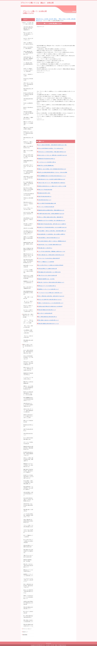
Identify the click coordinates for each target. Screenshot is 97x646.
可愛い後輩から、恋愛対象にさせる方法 (28, 118)
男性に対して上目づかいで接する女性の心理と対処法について (51, 282)
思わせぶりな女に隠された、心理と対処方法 (28, 48)
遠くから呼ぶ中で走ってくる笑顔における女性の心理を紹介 (50, 265)
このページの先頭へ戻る (73, 641)
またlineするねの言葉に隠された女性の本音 (29, 194)
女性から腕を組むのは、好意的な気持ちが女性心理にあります (51, 254)
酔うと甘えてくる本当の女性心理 (45, 313)
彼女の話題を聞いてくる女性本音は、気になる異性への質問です (51, 234)
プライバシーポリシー (27, 628)
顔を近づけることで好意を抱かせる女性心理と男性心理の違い (28, 277)
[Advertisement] (56, 36)
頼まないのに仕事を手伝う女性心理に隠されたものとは (49, 299)
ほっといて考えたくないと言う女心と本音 (28, 209)
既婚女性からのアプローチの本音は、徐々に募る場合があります (51, 220)
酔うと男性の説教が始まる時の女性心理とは (47, 316)
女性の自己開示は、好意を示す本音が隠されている (49, 237)
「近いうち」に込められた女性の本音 (28, 336)
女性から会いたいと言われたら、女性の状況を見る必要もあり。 (28, 84)
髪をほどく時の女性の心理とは (28, 108)
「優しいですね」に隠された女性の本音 (28, 326)
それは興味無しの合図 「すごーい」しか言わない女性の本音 (28, 331)
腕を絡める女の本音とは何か (44, 193)
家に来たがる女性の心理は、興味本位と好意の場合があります (28, 94)
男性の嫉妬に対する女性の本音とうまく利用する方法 (49, 272)
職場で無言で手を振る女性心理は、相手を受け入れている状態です (52, 223)
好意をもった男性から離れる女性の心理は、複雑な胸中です (50, 217)
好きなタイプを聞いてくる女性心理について (28, 306)
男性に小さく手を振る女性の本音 (45, 189)
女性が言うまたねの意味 (28, 228)
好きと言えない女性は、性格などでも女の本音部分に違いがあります (28, 189)
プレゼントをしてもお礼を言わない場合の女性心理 (49, 258)
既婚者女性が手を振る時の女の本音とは (46, 158)
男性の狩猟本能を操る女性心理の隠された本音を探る (28, 293)
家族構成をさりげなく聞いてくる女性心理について (28, 283)
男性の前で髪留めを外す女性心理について (47, 309)
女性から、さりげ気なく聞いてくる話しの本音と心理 (28, 23)
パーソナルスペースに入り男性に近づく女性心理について (50, 292)
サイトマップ (48, 643)
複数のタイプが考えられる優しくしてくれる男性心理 (28, 123)
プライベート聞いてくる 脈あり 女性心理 (37, 3)
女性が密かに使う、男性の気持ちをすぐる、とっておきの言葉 (28, 316)
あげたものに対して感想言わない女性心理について (28, 214)
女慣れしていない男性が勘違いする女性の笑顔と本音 (28, 238)
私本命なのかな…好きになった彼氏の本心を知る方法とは (28, 133)
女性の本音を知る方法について (44, 199)
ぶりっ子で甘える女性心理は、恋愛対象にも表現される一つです (51, 251)
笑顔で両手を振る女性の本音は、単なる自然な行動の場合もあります (28, 261)
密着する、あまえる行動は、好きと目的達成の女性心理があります (52, 169)
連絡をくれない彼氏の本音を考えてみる (28, 147)
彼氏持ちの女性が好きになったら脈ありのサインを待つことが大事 (52, 186)
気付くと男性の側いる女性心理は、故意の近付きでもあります (51, 296)
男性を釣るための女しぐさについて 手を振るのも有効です (28, 204)
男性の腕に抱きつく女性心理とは (45, 247)
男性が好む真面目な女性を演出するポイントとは (48, 323)
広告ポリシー (25, 631)
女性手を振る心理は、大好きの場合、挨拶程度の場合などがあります (28, 58)
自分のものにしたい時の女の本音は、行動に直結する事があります (52, 151)
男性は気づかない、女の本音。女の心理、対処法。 (46, 18)
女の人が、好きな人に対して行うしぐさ (28, 39)
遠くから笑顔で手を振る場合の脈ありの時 (47, 203)
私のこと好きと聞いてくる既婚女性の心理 (28, 288)
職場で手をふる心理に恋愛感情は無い (46, 165)
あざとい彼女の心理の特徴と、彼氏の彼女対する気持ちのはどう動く (52, 144)
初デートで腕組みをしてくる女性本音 (46, 261)
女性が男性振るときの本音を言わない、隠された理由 (28, 219)
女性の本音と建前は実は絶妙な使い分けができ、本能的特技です (28, 28)
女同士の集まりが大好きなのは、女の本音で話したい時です (28, 178)
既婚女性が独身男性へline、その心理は (46, 278)
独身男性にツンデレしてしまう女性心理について (48, 289)
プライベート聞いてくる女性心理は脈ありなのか (28, 526)
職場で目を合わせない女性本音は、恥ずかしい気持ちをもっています (28, 255)
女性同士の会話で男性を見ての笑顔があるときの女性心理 (50, 306)
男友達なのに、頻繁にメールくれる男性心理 (28, 142)
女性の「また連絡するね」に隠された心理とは (28, 43)
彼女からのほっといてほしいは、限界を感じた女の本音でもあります (52, 155)
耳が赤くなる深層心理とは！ (28, 104)
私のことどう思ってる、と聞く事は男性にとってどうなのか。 (28, 34)
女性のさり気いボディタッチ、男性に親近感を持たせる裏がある (51, 182)
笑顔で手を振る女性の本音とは (44, 196)
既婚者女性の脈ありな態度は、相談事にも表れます (28, 244)
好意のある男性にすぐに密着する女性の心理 (47, 268)
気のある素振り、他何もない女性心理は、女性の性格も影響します (52, 230)
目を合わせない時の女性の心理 (28, 79)
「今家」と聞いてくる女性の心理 (28, 298)
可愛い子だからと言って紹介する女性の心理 (47, 275)
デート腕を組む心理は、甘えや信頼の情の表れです (28, 64)
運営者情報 (25, 634)
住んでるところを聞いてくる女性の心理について (28, 311)
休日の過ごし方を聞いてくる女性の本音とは (28, 224)
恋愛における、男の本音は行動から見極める (28, 128)
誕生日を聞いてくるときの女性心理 (28, 266)
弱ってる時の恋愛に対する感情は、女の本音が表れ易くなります (28, 183)
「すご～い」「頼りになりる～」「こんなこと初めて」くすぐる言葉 (28, 321)
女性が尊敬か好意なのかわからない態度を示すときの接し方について (28, 232)
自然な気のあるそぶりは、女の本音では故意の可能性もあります (51, 179)
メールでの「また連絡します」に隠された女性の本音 (28, 271)
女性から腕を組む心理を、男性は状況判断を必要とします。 (28, 53)
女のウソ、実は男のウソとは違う (28, 75)
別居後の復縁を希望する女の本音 (28, 161)
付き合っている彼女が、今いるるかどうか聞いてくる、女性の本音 (28, 70)
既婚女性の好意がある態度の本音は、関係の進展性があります (51, 210)
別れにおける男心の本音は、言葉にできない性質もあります (28, 156)
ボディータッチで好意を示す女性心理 (46, 206)
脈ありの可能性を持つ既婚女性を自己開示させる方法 (28, 250)
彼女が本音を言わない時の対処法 (28, 89)
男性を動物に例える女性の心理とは (28, 341)
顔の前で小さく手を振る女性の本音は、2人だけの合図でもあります (52, 227)
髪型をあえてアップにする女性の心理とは (47, 285)
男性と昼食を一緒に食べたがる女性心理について (48, 320)
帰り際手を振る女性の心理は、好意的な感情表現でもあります (51, 213)
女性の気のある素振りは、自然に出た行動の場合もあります (28, 113)
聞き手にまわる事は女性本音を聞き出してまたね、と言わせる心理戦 (52, 172)
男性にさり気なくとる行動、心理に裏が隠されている (28, 346)
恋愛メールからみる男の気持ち (28, 151)
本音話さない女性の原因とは (28, 198)
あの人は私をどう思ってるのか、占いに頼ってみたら (28, 166)
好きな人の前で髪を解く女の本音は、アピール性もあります (50, 148)
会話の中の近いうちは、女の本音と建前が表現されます (49, 244)
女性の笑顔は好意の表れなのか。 (28, 99)
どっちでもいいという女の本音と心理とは (47, 162)
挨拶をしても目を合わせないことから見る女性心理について (50, 302)
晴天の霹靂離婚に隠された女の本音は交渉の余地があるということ (52, 175)
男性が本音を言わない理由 (28, 138)
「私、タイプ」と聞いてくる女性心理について (28, 302)
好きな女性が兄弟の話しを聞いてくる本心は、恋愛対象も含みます (52, 241)
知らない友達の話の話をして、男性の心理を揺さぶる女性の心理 (28, 172)
